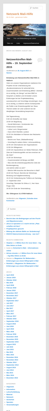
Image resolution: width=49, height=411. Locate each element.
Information (10, 389)
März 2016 (10, 331)
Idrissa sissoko (12, 253)
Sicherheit (10, 400)
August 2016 (11, 324)
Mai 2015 (9, 352)
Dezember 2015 (12, 337)
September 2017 (12, 301)
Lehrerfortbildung (13, 392)
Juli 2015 (9, 347)
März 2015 (10, 355)
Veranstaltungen (12, 405)
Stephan (9, 243)
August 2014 (11, 367)
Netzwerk (9, 397)
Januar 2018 (11, 290)
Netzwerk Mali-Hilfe (19, 14)
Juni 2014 (10, 370)
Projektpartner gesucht (15, 229)
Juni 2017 (10, 306)
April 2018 (10, 285)
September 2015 (12, 342)
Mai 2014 (9, 373)
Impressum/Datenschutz (31, 43)
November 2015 (12, 339)
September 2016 (12, 321)
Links (18, 43)
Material (9, 394)
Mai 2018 (9, 283)
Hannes (9, 73)
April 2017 (10, 311)
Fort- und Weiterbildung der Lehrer (25, 38)
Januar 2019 (11, 277)
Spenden (9, 402)
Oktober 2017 (11, 298)
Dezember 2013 (12, 378)
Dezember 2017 (12, 293)
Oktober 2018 (11, 280)
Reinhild (9, 263)
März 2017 (10, 313)
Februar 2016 (11, 334)
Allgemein (22, 198)
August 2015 (11, 344)
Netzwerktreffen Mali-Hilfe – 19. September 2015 (19, 63)
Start (8, 38)
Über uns (10, 43)
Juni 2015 (10, 349)
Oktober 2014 (11, 362)
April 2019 (10, 275)
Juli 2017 (9, 303)
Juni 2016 (10, 326)
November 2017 (12, 295)
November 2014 (12, 360)
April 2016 (10, 329)
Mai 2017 (9, 308)
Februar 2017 (11, 316)
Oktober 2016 (11, 319)
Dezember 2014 (12, 357)
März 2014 (10, 375)
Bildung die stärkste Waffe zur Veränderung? (23, 231)
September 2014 (12, 365)
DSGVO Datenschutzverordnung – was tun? (22, 234)
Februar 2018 (11, 288)
